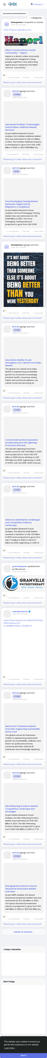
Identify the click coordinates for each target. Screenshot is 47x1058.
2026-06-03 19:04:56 (18, 247)
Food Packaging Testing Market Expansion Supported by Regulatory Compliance (21, 204)
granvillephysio (19, 566)
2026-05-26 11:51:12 (19, 493)
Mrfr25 (15, 91)
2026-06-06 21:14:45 (18, 25)
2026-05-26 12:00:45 (19, 413)
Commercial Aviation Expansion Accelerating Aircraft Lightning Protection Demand (21, 443)
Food (16, 171)
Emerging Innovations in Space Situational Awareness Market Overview (21, 889)
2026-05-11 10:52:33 (19, 779)
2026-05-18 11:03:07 (19, 699)
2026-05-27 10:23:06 (19, 333)
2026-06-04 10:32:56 (19, 174)
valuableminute (20, 611)
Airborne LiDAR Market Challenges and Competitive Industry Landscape (22, 522)
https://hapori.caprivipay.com (17, 29)
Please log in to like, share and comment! (22, 82)
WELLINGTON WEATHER (23, 964)
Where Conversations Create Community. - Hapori (20, 51)
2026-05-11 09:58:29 (19, 859)
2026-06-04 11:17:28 (19, 98)
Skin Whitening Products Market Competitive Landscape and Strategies (21, 809)
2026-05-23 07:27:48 (19, 614)
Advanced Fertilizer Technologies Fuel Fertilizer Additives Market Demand (22, 127)
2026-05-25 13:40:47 (19, 572)
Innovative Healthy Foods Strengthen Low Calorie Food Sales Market (23, 363)
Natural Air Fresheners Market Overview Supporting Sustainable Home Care (22, 729)
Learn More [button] (9, 1048)
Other (17, 94)
